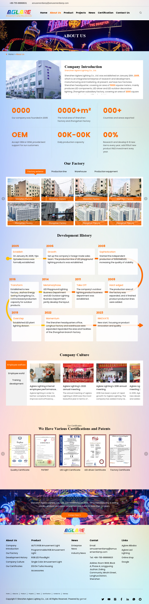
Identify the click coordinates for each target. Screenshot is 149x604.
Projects (81, 13)
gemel (83, 598)
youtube (129, 3)
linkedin (120, 3)
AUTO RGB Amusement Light (45, 545)
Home (42, 13)
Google (125, 561)
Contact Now (74, 515)
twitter (125, 3)
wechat (141, 3)
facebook (116, 3)
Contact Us (124, 13)
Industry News (78, 553)
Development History (16, 557)
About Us (55, 13)
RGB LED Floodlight (40, 557)
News (92, 13)
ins (133, 3)
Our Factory (12, 553)
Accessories (37, 570)
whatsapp (137, 3)
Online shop (128, 557)
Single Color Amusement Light (46, 561)
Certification (106, 13)
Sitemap (65, 594)
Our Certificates (14, 566)
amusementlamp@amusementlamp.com (50, 3)
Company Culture (15, 561)
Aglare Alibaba (129, 545)
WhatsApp (134, 599)
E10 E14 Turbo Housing (42, 566)
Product (68, 13)
